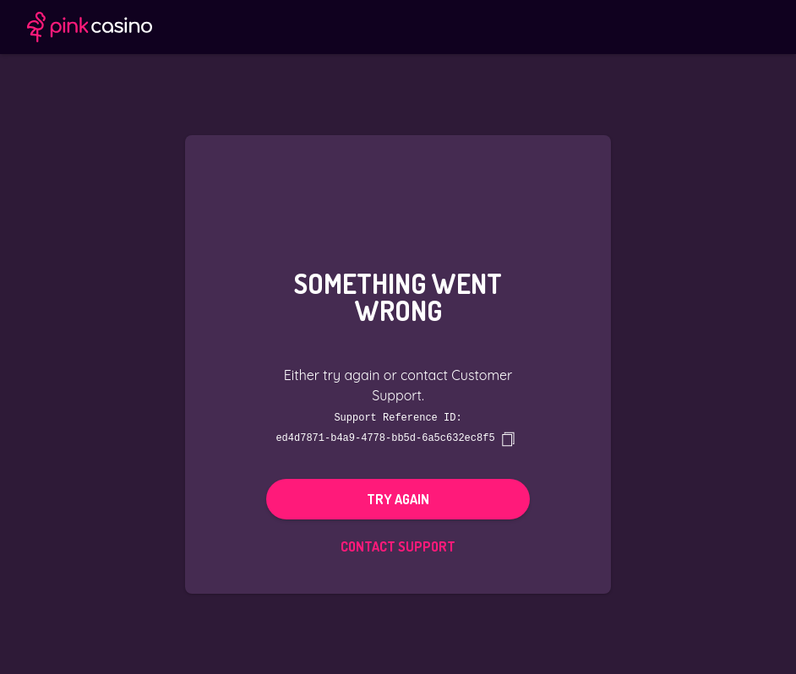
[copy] (508, 438)
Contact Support (398, 545)
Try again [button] (398, 498)
